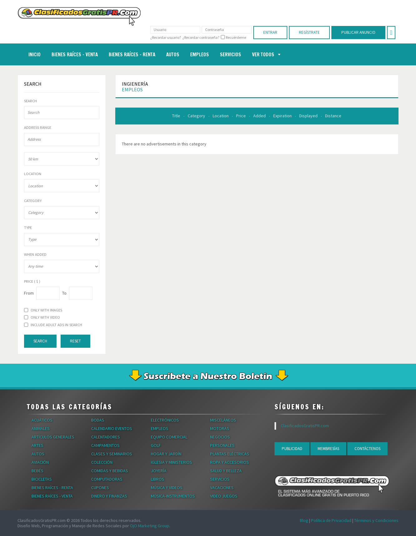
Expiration (283, 116)
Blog (304, 520)
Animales (41, 428)
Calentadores (105, 437)
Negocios (220, 437)
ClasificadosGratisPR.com (305, 425)
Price (241, 116)
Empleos (132, 89)
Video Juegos (223, 496)
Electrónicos (165, 420)
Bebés (37, 470)
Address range (37, 127)
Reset (75, 341)
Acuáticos (42, 420)
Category (197, 116)
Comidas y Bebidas (109, 470)
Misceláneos (223, 420)
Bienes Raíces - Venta (52, 496)
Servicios (220, 479)
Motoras (219, 428)
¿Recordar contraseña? (200, 37)
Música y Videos (166, 487)
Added (260, 116)
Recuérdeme (236, 37)
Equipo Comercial (169, 437)
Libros (157, 479)
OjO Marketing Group (149, 525)
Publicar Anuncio (358, 32)
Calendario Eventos (111, 428)
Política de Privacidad (331, 520)
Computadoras (106, 479)
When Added (35, 254)
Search (30, 101)
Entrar (270, 32)
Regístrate (309, 32)
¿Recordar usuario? (165, 37)
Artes (37, 445)
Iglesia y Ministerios (171, 462)
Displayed (309, 116)
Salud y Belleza (226, 470)
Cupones (100, 487)
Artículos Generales (53, 437)
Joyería (158, 470)
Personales (222, 445)
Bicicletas (42, 479)
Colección (101, 462)
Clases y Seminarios (111, 454)
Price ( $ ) (32, 281)
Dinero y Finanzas (109, 496)
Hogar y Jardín (166, 454)
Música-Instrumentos (173, 496)
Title (176, 116)
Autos (38, 454)
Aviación (40, 462)
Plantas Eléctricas (229, 454)
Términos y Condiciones (376, 520)
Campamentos (105, 445)
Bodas (97, 420)
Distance (333, 116)
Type (28, 227)
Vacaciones (222, 487)
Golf (156, 445)
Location (221, 116)
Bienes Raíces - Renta (52, 487)
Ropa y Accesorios (229, 462)
